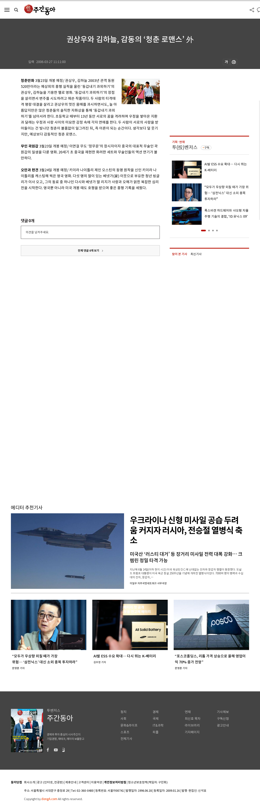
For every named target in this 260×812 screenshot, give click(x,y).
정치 (123, 712)
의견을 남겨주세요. (37, 232)
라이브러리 (192, 725)
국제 (156, 719)
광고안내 (223, 725)
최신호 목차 (192, 719)
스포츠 (124, 732)
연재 (188, 712)
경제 (156, 712)
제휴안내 (70, 782)
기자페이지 (192, 732)
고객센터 (83, 782)
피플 (156, 732)
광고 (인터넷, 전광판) (50, 782)
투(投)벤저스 (184, 147)
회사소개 (29, 782)
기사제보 (223, 712)
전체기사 (126, 739)
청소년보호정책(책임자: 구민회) (148, 782)
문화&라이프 (129, 725)
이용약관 (96, 782)
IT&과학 (158, 725)
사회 (123, 719)
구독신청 (223, 719)
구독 (206, 147)
